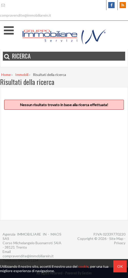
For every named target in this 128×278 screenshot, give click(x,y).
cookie (83, 266)
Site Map (116, 238)
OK (120, 266)
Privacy (119, 243)
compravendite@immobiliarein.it (28, 256)
